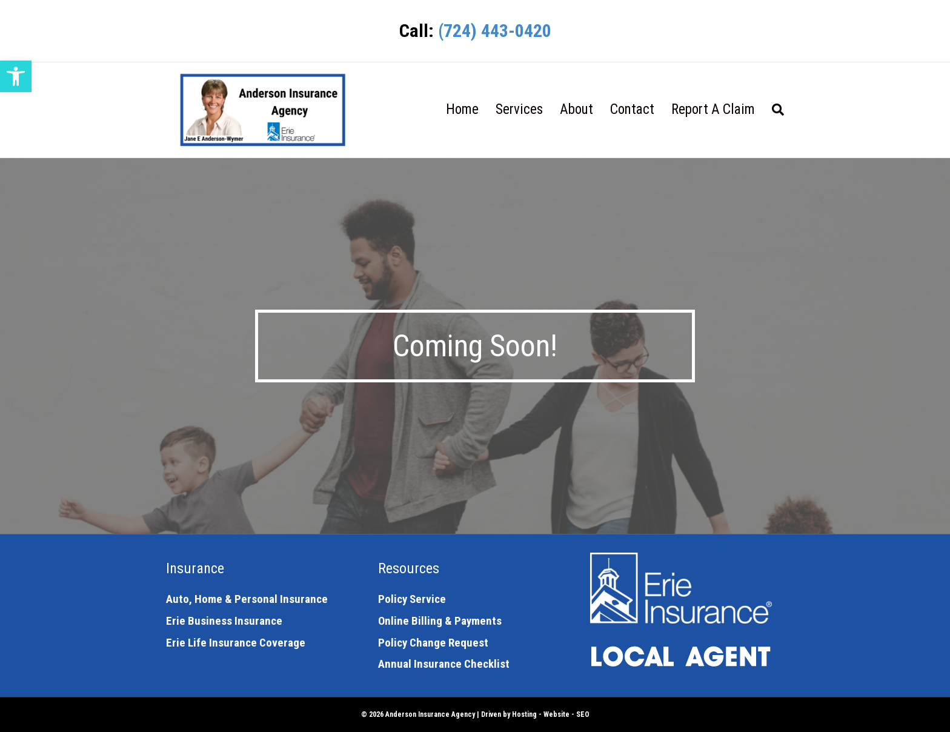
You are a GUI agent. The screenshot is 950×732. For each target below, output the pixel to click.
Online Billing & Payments (440, 621)
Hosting (524, 714)
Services (519, 109)
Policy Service (412, 599)
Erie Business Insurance (224, 621)
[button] (16, 76)
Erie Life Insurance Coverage (235, 643)
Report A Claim (713, 109)
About (576, 109)
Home (462, 109)
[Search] (773, 110)
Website (556, 714)
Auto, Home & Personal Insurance (247, 599)
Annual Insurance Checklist (444, 664)
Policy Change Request (433, 643)
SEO (583, 714)
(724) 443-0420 (494, 30)
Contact (632, 109)
